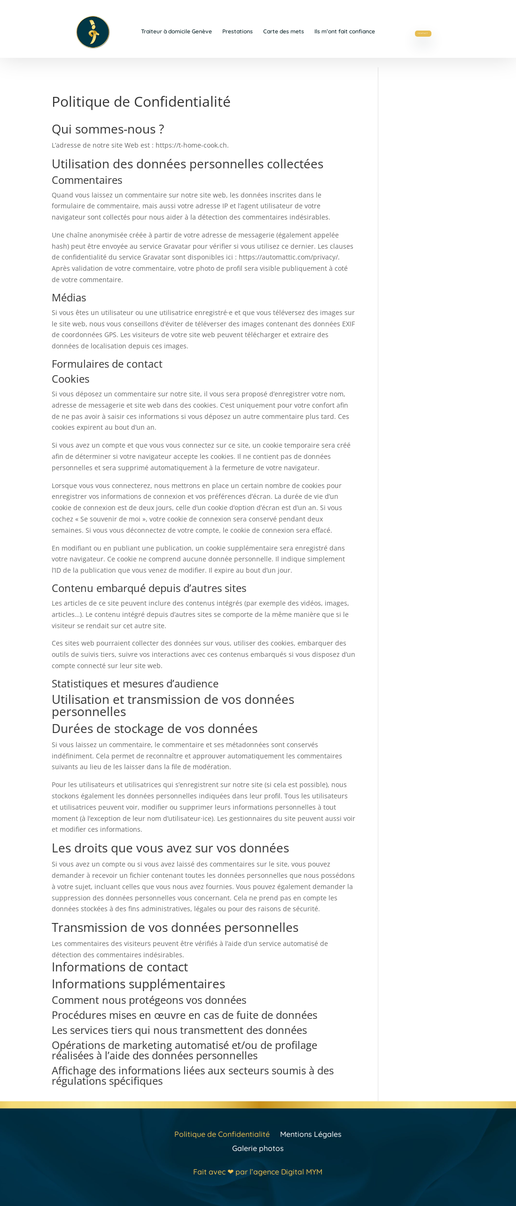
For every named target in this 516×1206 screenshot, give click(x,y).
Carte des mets (283, 31)
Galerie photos (258, 1147)
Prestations (237, 31)
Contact (423, 30)
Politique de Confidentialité (222, 1133)
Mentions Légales (311, 1133)
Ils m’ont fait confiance (344, 31)
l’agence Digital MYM (286, 1171)
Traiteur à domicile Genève (176, 31)
